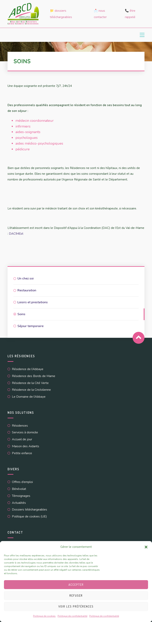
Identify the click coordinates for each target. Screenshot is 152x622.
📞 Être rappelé (130, 14)
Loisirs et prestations (32, 302)
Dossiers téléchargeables (29, 509)
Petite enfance (22, 453)
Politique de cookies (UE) (29, 516)
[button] (146, 547)
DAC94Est (16, 234)
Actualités (19, 503)
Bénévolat (19, 489)
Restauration (26, 290)
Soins (21, 314)
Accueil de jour (22, 439)
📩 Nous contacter (100, 14)
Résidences (20, 425)
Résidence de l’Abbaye (27, 369)
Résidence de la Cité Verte (30, 383)
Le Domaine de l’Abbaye (29, 397)
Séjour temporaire (30, 326)
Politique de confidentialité (72, 616)
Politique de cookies (44, 616)
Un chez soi (25, 278)
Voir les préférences (76, 606)
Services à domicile (25, 432)
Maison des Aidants (25, 446)
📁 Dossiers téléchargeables (61, 14)
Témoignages (21, 496)
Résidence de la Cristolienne (31, 390)
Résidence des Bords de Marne (33, 376)
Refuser (76, 595)
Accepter (76, 584)
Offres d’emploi (22, 482)
